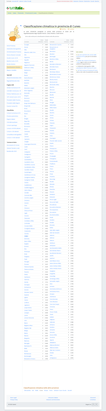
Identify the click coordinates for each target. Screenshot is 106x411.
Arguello (26, 60)
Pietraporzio (53, 148)
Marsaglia (26, 343)
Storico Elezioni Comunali (13, 55)
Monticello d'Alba (54, 84)
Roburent (52, 197)
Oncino (52, 115)
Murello (52, 95)
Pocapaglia (53, 156)
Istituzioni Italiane (53, 397)
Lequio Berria (27, 307)
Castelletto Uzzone (29, 164)
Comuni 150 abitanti (13, 131)
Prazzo (52, 166)
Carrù (25, 149)
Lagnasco (27, 305)
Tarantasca (53, 296)
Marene (26, 335)
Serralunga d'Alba (54, 278)
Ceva (25, 205)
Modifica (63, 29)
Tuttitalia (8, 1)
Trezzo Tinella (53, 312)
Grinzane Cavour (28, 292)
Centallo (26, 192)
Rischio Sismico (11, 64)
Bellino (26, 85)
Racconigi (52, 179)
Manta (26, 333)
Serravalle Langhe (54, 281)
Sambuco (52, 243)
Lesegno (26, 313)
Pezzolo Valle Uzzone (56, 141)
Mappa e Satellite (11, 70)
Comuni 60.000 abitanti (14, 128)
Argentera (27, 57)
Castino (26, 182)
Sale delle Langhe (54, 230)
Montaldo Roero (54, 67)
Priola (51, 174)
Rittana (52, 187)
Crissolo (26, 233)
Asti (33, 390)
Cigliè (25, 213)
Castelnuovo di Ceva (29, 175)
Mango (26, 330)
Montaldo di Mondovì (55, 64)
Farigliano (26, 256)
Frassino (26, 272)
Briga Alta (26, 121)
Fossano (26, 264)
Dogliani (26, 244)
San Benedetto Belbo (56, 248)
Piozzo (52, 153)
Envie (25, 254)
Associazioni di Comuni (13, 145)
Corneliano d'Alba (29, 221)
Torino (51, 390)
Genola (26, 282)
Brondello (26, 124)
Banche (97, 1)
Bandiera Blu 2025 (12, 151)
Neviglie (52, 102)
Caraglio (26, 141)
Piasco (51, 146)
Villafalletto (53, 342)
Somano (52, 286)
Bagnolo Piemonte (29, 65)
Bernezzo (27, 98)
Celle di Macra (28, 190)
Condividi (71, 29)
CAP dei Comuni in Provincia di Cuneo (87, 70)
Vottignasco (53, 358)
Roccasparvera (54, 210)
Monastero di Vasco (29, 359)
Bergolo (26, 96)
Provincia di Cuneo (31, 13)
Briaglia (26, 118)
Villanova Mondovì (55, 345)
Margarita (26, 338)
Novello (52, 110)
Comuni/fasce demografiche (14, 134)
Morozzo (52, 90)
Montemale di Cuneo (55, 74)
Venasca (52, 324)
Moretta (52, 87)
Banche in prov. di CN (12, 61)
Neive (51, 100)
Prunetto (52, 176)
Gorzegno (27, 284)
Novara (46, 390)
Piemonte (21, 13)
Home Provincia (11, 45)
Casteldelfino (28, 159)
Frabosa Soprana (29, 267)
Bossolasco (27, 111)
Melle (25, 348)
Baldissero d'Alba (29, 67)
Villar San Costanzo (55, 350)
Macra (26, 323)
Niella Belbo (53, 105)
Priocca (52, 171)
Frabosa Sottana (28, 269)
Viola (51, 355)
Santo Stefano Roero (55, 268)
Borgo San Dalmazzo (30, 103)
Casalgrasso (27, 154)
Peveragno (53, 138)
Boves (26, 113)
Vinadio (52, 353)
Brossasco (27, 126)
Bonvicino (26, 101)
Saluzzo (52, 240)
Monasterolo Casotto (55, 44)
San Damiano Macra (55, 250)
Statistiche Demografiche (14, 49)
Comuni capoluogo (12, 125)
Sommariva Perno (54, 291)
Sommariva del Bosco (56, 289)
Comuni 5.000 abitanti (13, 137)
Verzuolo (52, 332)
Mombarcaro (27, 353)
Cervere (26, 203)
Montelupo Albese (55, 72)
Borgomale (27, 106)
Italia (14, 13)
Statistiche (87, 1)
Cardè (26, 147)
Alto (25, 55)
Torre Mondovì (54, 301)
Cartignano (27, 152)
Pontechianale (54, 161)
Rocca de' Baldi (54, 202)
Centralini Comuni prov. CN (14, 91)
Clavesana (27, 218)
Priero (51, 169)
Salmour (52, 238)
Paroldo (52, 130)
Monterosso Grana (55, 77)
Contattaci (93, 399)
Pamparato (53, 128)
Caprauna (26, 139)
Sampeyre (52, 245)
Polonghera (53, 158)
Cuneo (41, 390)
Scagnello (52, 273)
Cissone (26, 216)
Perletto (52, 133)
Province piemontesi (12, 116)
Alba (25, 50)
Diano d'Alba (27, 241)
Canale (26, 134)
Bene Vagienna (28, 90)
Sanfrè (51, 255)
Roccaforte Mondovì (55, 207)
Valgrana (52, 319)
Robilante (52, 194)
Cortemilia (27, 223)
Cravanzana (27, 231)
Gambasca (27, 277)
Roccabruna (53, 204)
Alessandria (27, 390)
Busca (26, 129)
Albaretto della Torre (30, 52)
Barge (26, 72)
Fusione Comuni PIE (12, 106)
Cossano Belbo (28, 226)
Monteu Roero (54, 79)
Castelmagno (28, 172)
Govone (26, 290)
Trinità (51, 314)
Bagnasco (27, 62)
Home (9, 13)
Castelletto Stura (29, 162)
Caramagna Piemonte (30, 144)
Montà (51, 61)
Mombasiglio (27, 356)
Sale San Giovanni (54, 233)
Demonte (26, 238)
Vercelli (70, 390)
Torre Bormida (53, 299)
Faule (25, 259)
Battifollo (26, 80)
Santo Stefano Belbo (55, 266)
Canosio (26, 136)
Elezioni (81, 1)
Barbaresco (27, 70)
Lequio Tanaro (28, 310)
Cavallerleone (28, 185)
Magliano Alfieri (28, 325)
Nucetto (52, 112)
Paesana (52, 123)
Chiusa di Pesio (28, 210)
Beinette (26, 83)
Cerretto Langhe (28, 198)
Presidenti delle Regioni (13, 103)
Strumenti (93, 397)
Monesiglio (53, 56)
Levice (26, 315)
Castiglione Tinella (29, 180)
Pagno (51, 125)
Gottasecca (27, 287)
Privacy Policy (14, 399)
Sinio (51, 284)
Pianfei (51, 143)
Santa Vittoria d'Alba (55, 263)
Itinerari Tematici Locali (13, 148)
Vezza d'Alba (53, 335)
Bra (25, 116)
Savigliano (52, 271)
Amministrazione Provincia (14, 52)
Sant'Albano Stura (55, 261)
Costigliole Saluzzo (29, 228)
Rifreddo (52, 184)
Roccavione (53, 212)
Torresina (52, 307)
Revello (52, 181)
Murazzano (53, 92)
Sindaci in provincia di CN (13, 88)
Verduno (52, 327)
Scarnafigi (52, 276)
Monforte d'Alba (54, 59)
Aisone (26, 47)
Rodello (52, 222)
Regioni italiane (11, 119)
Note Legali (13, 397)
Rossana (52, 225)
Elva (25, 249)
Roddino (52, 220)
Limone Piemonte (29, 318)
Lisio (25, 320)
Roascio (52, 192)
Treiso (51, 309)
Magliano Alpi (27, 328)
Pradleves (52, 164)
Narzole (52, 97)
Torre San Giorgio (54, 304)
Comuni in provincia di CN (13, 113)
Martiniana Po (28, 346)
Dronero (26, 246)
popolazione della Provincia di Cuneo (86, 68)
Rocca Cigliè (53, 199)
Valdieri (52, 317)
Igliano (26, 297)
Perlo (51, 136)
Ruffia (51, 227)
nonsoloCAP (15, 1)
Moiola (26, 351)
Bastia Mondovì (28, 78)
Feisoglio (26, 261)
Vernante (52, 330)
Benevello (27, 93)
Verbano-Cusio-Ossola (60, 390)
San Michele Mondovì (55, 253)
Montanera (53, 69)
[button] (93, 404)
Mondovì (52, 54)
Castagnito (27, 157)
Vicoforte (52, 337)
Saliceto (52, 235)
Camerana (27, 131)
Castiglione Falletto (29, 177)
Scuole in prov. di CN (12, 58)
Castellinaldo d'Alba (29, 167)
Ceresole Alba (28, 195)
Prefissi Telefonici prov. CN (14, 94)
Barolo (26, 75)
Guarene (26, 295)
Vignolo (52, 340)
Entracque (27, 251)
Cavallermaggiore (29, 187)
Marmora (26, 341)
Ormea (51, 118)
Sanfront (52, 258)
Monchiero (52, 51)
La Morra (26, 302)
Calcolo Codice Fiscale (25, 1)
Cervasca (26, 200)
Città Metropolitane (12, 122)
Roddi (51, 217)
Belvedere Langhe (29, 88)
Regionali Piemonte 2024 (13, 81)
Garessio (26, 279)
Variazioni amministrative (53, 399)
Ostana (52, 120)
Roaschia (52, 189)
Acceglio (26, 44)
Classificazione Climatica (13, 67)
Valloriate (52, 322)
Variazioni (75, 1)
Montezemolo (53, 82)
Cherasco (26, 208)
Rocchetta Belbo (54, 215)
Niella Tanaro (53, 107)
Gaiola (26, 274)
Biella (36, 390)
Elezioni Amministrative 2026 (65, 1)
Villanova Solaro (54, 347)
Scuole (92, 1)
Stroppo (52, 294)
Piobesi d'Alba (53, 151)
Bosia (25, 108)
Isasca (26, 300)
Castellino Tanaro (29, 170)
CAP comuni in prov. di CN (13, 97)
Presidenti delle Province (13, 100)
